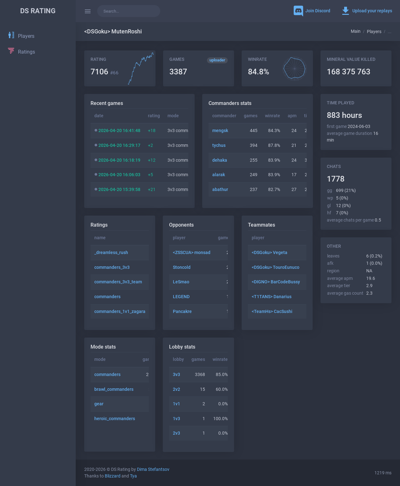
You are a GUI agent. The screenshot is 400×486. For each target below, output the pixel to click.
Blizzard (113, 476)
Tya (133, 476)
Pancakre (182, 311)
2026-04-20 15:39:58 (119, 189)
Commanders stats (230, 103)
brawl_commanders (113, 389)
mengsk (220, 130)
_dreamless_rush (111, 252)
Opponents (181, 225)
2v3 (176, 433)
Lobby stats (182, 347)
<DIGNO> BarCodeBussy (276, 282)
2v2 (176, 389)
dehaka (219, 160)
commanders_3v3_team (118, 282)
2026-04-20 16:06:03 (119, 174)
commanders (107, 296)
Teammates (261, 225)
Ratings (99, 225)
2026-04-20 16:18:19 (119, 160)
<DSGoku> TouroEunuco (275, 267)
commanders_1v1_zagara (119, 311)
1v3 (176, 418)
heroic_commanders (114, 418)
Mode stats (103, 347)
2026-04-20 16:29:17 (119, 145)
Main (356, 31)
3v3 (176, 374)
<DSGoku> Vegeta (269, 252)
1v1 (176, 404)
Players (374, 31)
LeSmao (181, 282)
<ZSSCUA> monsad (191, 252)
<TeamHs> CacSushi (272, 311)
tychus (219, 145)
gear (98, 404)
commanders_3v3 (112, 267)
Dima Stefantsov (153, 469)
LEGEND (181, 296)
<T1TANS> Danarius (271, 296)
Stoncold (182, 267)
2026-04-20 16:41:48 (119, 130)
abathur (220, 189)
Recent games (107, 103)
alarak (218, 174)
